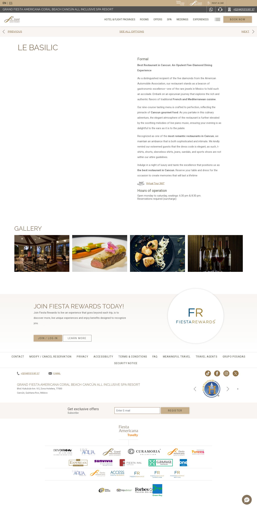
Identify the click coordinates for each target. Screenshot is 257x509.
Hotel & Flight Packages (119, 20)
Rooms (144, 19)
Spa (169, 19)
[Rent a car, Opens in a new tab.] (215, 3)
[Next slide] (227, 388)
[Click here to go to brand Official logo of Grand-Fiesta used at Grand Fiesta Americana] (112, 452)
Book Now (237, 19)
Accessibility (103, 356)
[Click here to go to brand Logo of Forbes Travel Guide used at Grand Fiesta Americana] (144, 490)
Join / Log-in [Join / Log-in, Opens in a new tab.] (48, 338)
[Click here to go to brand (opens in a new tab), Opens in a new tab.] (62, 452)
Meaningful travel (176, 356)
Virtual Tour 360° (155, 183)
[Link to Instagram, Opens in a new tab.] (226, 373)
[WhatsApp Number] (211, 9)
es (10, 3)
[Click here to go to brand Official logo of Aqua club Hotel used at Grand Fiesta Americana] (79, 472)
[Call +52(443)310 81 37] (241, 9)
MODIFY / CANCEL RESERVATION (50, 356)
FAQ (155, 356)
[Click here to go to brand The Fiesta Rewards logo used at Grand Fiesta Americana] (137, 474)
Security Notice (126, 363)
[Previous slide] (194, 388)
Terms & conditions (132, 356)
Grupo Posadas (234, 356)
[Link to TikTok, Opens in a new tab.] (208, 373)
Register (175, 410)
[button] (247, 500)
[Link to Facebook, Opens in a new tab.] (217, 373)
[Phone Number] (220, 9)
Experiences (201, 19)
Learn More (77, 338)
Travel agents (206, 356)
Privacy (82, 356)
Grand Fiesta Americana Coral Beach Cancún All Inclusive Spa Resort (58, 9)
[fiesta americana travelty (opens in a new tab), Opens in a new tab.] (128, 431)
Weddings (182, 19)
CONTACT (18, 356)
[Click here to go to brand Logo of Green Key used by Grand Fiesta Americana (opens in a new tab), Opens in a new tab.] (157, 490)
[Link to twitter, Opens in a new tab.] (236, 373)
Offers (157, 19)
